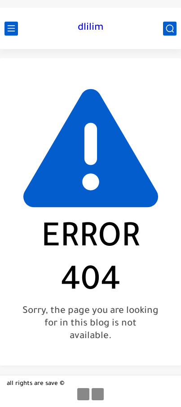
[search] (170, 29)
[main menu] (11, 29)
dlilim (90, 28)
